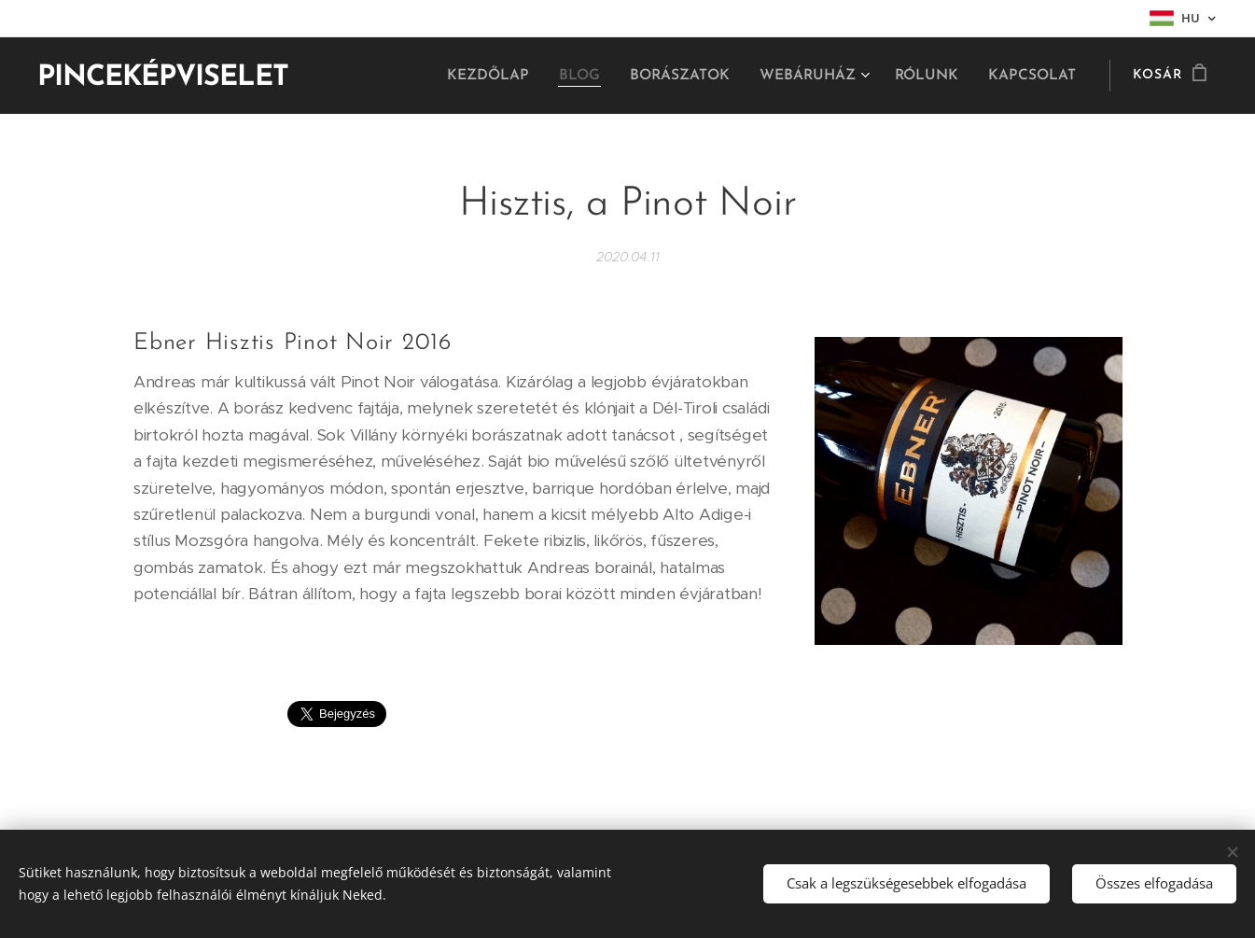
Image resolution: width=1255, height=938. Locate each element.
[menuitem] (506, 75)
